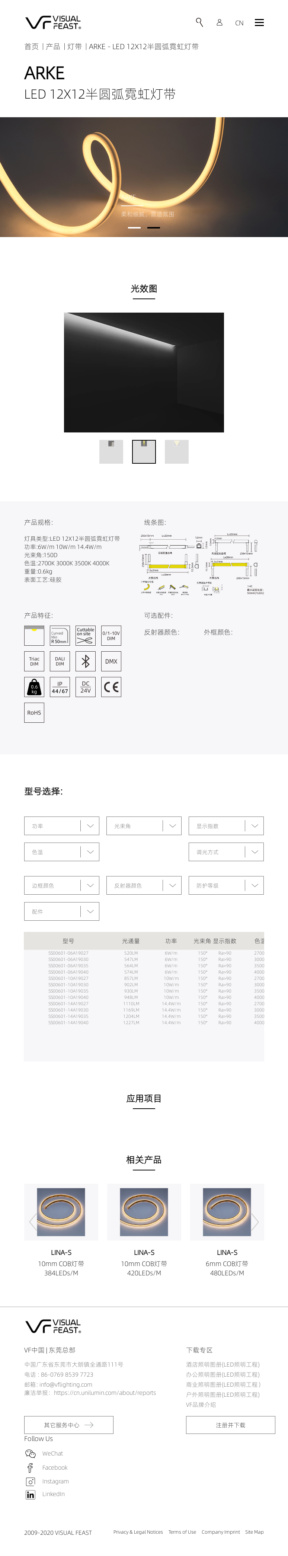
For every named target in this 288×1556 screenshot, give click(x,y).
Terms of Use (182, 1531)
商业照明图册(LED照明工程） (225, 1384)
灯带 (74, 46)
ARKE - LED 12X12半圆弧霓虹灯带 (144, 46)
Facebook (54, 1467)
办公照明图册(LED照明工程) (223, 1374)
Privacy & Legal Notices (138, 1531)
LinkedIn (53, 1494)
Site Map (254, 1531)
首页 (31, 46)
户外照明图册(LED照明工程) (223, 1394)
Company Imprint (221, 1531)
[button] (134, 228)
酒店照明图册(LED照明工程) (223, 1364)
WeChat (52, 1453)
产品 (53, 46)
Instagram (55, 1481)
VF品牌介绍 (201, 1404)
